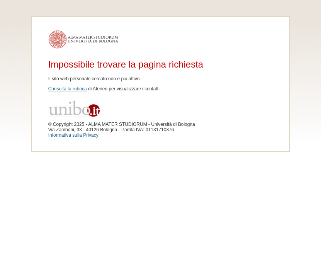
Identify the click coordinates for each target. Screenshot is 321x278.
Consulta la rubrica (67, 89)
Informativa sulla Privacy (73, 135)
